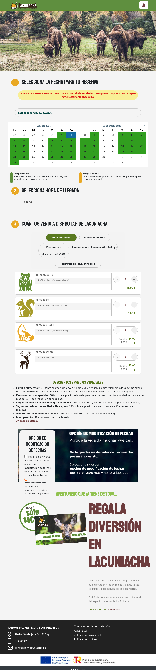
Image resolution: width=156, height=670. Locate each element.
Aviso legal (80, 628)
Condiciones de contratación (92, 624)
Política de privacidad (87, 632)
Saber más (114, 607)
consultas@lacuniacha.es (30, 645)
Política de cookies (85, 637)
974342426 (21, 638)
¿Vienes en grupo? (27, 418)
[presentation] (3, 42)
